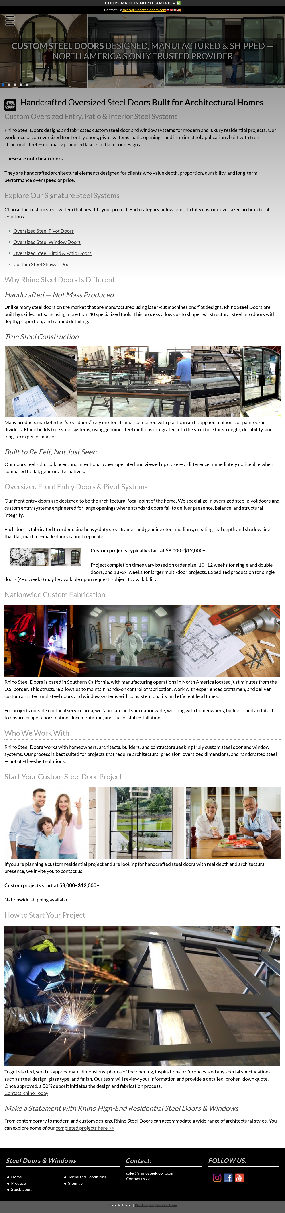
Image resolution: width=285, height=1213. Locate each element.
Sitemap (75, 1183)
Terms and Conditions (87, 1176)
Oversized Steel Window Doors (47, 242)
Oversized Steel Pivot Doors (43, 231)
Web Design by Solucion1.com (156, 1205)
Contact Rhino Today (26, 1093)
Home (16, 1176)
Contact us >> (138, 1178)
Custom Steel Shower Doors (43, 264)
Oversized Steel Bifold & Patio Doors (52, 253)
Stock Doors (22, 1189)
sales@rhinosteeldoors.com (144, 10)
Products (19, 1183)
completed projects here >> (85, 1128)
